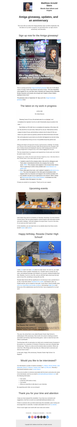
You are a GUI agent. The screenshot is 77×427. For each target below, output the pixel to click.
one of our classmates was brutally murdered (29, 285)
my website (53, 404)
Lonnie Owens (36, 369)
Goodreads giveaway (38, 87)
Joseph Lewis (37, 367)
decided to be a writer (37, 281)
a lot (22, 269)
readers (23, 227)
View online (48, 413)
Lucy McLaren (47, 367)
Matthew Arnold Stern (49, 4)
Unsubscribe (28, 413)
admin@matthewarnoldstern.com (47, 374)
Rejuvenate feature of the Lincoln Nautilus (33, 177)
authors (30, 227)
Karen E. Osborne (28, 367)
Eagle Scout (51, 285)
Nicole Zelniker (53, 365)
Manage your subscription (38, 413)
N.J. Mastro (45, 365)
